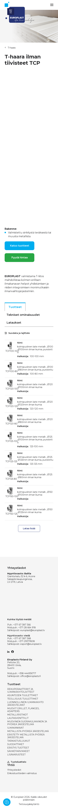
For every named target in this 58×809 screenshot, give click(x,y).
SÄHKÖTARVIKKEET (18, 751)
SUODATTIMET (15, 744)
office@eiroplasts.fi (30, 676)
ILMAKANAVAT (15, 727)
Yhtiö (11, 765)
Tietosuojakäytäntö (29, 804)
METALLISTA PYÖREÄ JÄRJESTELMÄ (28, 731)
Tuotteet (15, 307)
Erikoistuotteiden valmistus (22, 773)
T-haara (11, 47)
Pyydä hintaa (19, 257)
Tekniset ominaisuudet (23, 315)
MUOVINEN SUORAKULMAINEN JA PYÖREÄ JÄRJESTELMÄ (27, 723)
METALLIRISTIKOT (17, 714)
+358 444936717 (27, 673)
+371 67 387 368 (22, 638)
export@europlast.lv (31, 644)
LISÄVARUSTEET (16, 754)
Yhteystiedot (14, 769)
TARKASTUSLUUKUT (18, 740)
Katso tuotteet (19, 245)
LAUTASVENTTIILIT (17, 718)
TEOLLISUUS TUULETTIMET (22, 698)
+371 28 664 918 (27, 627)
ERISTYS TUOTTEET (18, 747)
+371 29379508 (26, 641)
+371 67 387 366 (22, 624)
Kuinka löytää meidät (19, 619)
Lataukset (13, 322)
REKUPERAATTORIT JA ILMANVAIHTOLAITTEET (20, 690)
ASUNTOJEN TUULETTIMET (22, 695)
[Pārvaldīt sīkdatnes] (7, 802)
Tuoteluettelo (16, 762)
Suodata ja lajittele (17, 333)
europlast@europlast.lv (32, 630)
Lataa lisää (29, 528)
